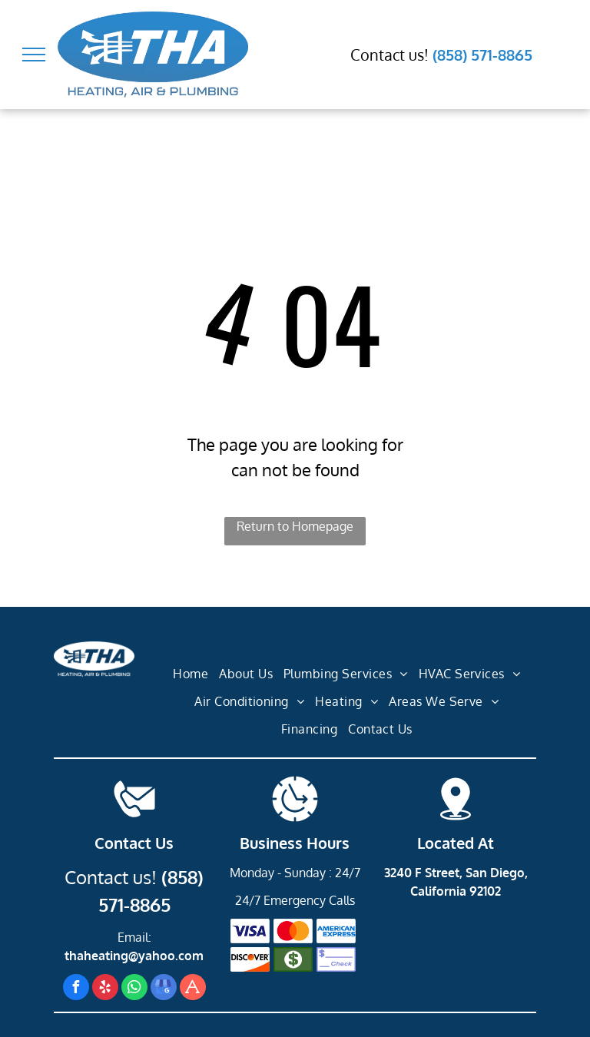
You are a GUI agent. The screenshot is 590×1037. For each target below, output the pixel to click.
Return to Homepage (295, 526)
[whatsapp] (134, 989)
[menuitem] (190, 674)
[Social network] (193, 989)
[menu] (34, 55)
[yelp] (105, 989)
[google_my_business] (164, 989)
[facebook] (76, 989)
